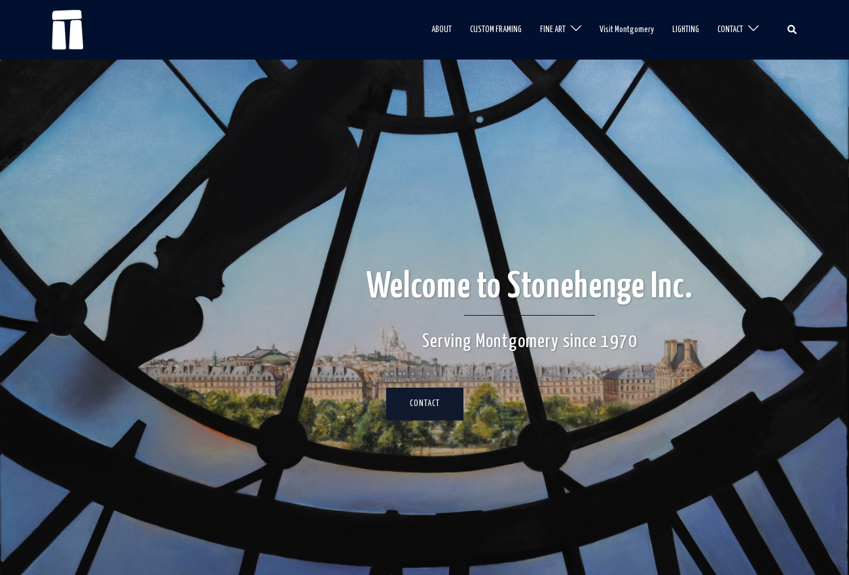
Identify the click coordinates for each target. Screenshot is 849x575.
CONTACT (730, 30)
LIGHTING (685, 30)
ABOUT (441, 30)
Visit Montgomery (627, 30)
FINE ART (553, 30)
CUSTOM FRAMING (496, 30)
